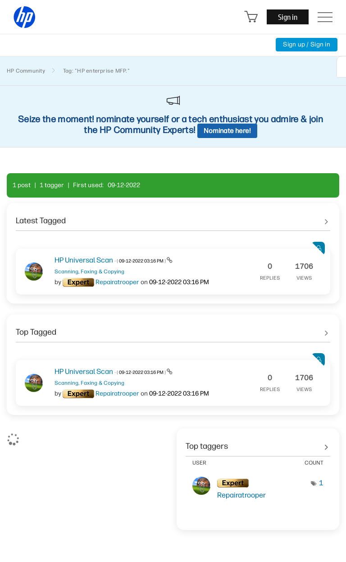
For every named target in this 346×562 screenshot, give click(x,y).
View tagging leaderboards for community (258, 442)
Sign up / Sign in (306, 44)
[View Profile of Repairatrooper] (117, 282)
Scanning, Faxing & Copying (89, 271)
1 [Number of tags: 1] (321, 483)
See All (173, 217)
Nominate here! (227, 131)
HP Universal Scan (111, 260)
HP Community (26, 71)
